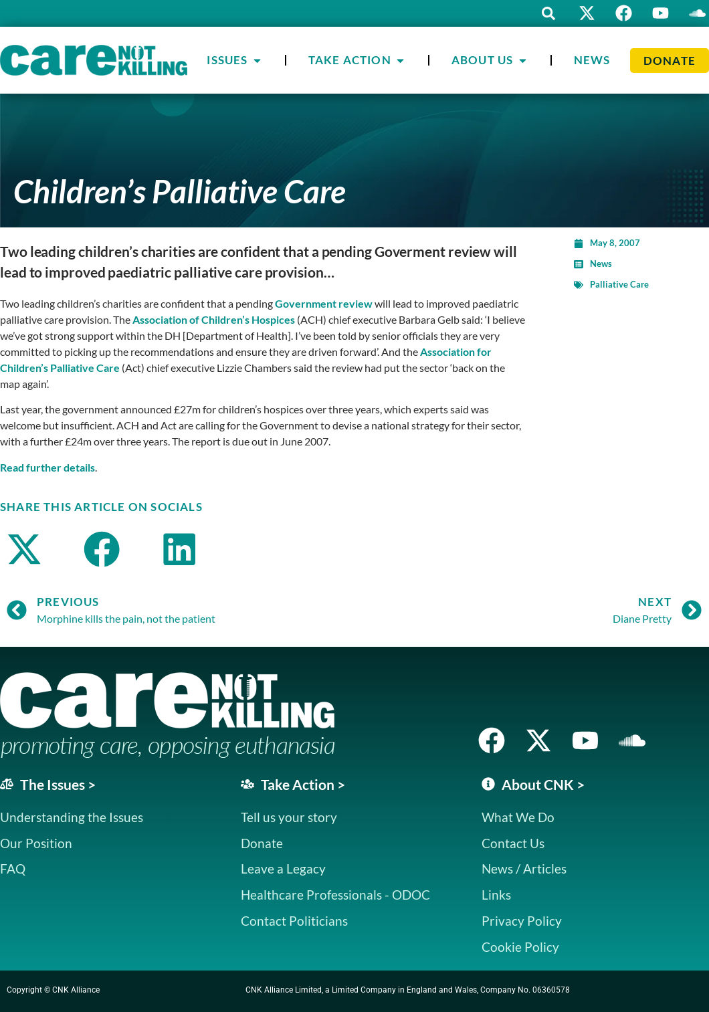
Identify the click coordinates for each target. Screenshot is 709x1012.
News (601, 263)
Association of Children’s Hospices (213, 319)
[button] (548, 13)
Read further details (47, 467)
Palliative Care (619, 284)
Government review (324, 303)
